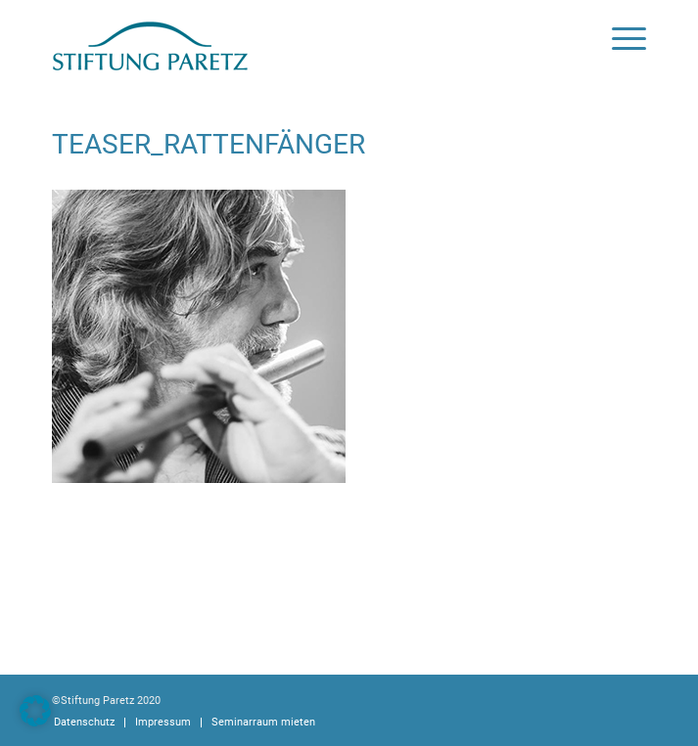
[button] (35, 711)
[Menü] (619, 39)
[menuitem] (619, 39)
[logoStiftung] (289, 39)
